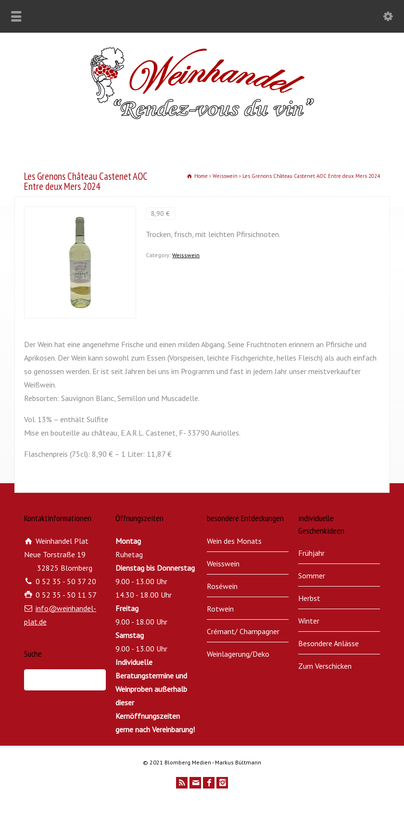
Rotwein (220, 608)
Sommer (311, 575)
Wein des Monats (234, 541)
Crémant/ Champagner (243, 631)
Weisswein (186, 255)
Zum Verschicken (325, 666)
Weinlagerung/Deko (238, 654)
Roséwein (222, 586)
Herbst (309, 598)
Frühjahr (311, 553)
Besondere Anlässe (328, 643)
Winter (308, 621)
